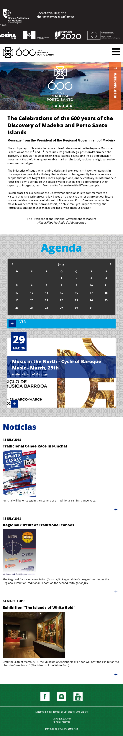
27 (31, 307)
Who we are (82, 711)
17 (91, 292)
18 (106, 292)
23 (76, 300)
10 (91, 285)
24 (91, 300)
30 (76, 307)
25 (106, 300)
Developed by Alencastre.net (61, 728)
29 (61, 307)
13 (31, 292)
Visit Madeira (115, 85)
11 (106, 285)
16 (76, 292)
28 (46, 307)
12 (16, 292)
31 (91, 307)
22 (61, 300)
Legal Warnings (43, 711)
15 (61, 292)
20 (31, 300)
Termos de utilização (63, 711)
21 (46, 300)
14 (46, 292)
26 (16, 307)
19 (16, 300)
